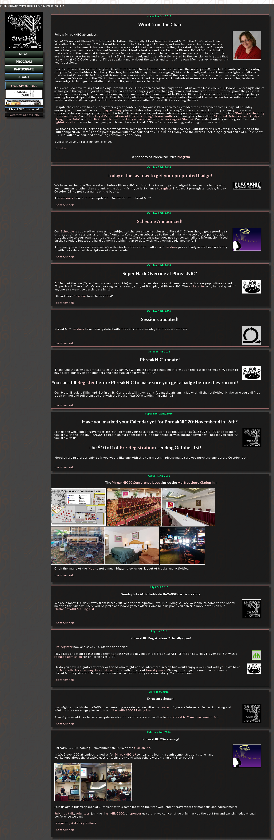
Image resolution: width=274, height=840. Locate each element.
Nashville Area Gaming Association (86, 670)
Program (183, 157)
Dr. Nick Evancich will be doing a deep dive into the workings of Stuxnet (140, 119)
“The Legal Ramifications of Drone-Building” (120, 116)
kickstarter (197, 286)
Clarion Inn (142, 747)
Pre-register (63, 646)
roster (165, 707)
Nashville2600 (113, 813)
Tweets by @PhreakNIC (24, 114)
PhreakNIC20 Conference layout (137, 482)
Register (86, 382)
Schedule (67, 231)
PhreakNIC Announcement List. (196, 717)
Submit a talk (64, 813)
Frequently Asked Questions (75, 823)
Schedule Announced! (160, 221)
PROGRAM (24, 61)
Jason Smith (163, 116)
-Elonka (60, 148)
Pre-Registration (137, 447)
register (167, 188)
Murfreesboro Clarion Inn (197, 482)
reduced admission (68, 656)
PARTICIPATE (23, 69)
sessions (67, 198)
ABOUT (23, 77)
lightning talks (65, 122)
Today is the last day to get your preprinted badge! (160, 175)
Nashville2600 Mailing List (74, 609)
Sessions (171, 247)
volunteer (82, 813)
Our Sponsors (24, 86)
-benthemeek (64, 205)
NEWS (23, 54)
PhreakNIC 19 (125, 754)
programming (112, 110)
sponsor (136, 813)
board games (155, 670)
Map (91, 568)
